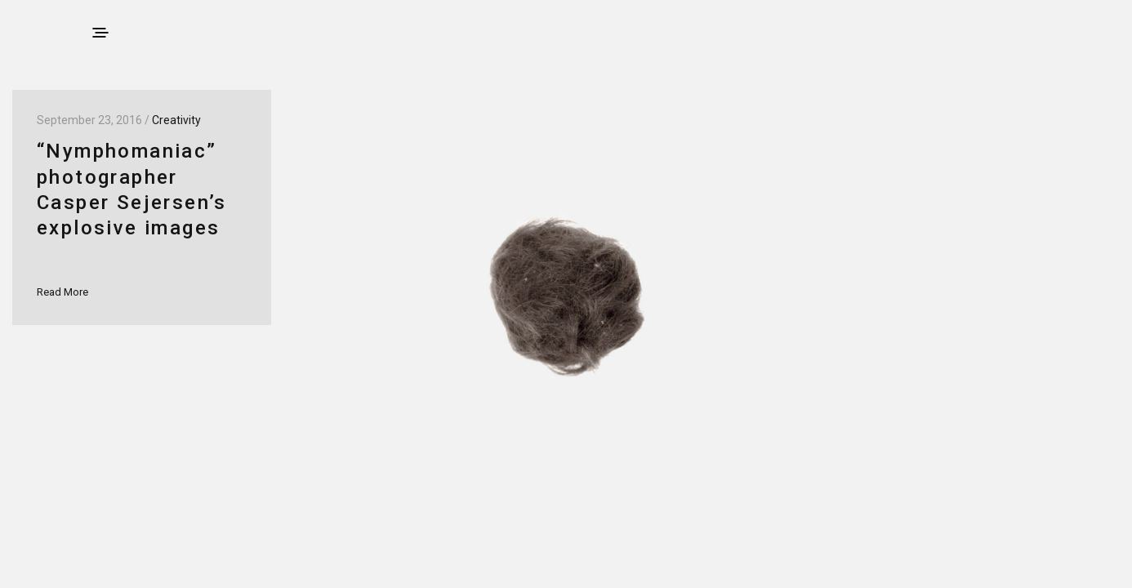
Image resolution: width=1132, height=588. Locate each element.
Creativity (176, 120)
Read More (62, 292)
